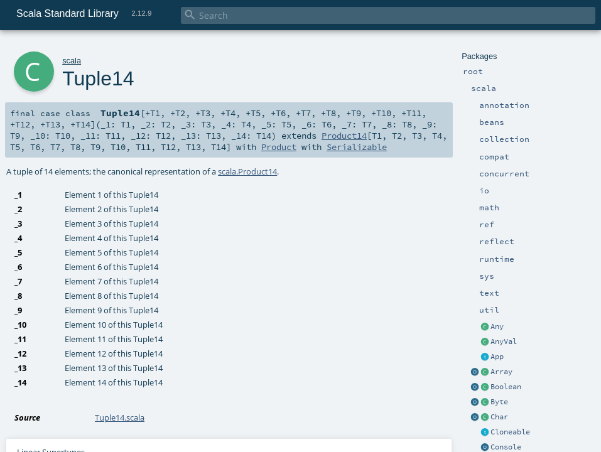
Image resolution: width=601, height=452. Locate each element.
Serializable (357, 147)
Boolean (505, 386)
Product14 (344, 135)
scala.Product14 (247, 171)
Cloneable (510, 432)
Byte (499, 401)
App (497, 356)
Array (501, 371)
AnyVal (503, 341)
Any (497, 326)
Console (505, 447)
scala (71, 60)
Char (499, 416)
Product (278, 147)
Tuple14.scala (119, 417)
